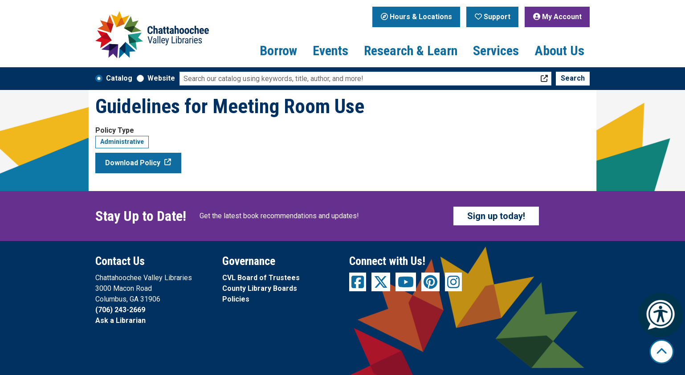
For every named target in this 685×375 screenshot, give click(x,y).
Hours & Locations (416, 16)
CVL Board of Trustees (261, 277)
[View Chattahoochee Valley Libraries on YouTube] (406, 282)
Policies (235, 299)
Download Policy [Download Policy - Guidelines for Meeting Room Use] (132, 163)
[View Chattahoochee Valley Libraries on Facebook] (357, 282)
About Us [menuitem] (559, 50)
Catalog (119, 78)
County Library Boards (259, 288)
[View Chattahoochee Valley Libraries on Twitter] (380, 282)
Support (492, 16)
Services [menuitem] (496, 50)
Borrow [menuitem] (278, 50)
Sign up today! (496, 216)
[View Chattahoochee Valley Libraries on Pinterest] (430, 282)
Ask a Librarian (120, 320)
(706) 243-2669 (120, 310)
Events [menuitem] (330, 50)
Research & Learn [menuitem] (410, 50)
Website (161, 78)
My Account (557, 16)
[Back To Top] (661, 351)
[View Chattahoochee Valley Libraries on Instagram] (453, 282)
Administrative (122, 141)
